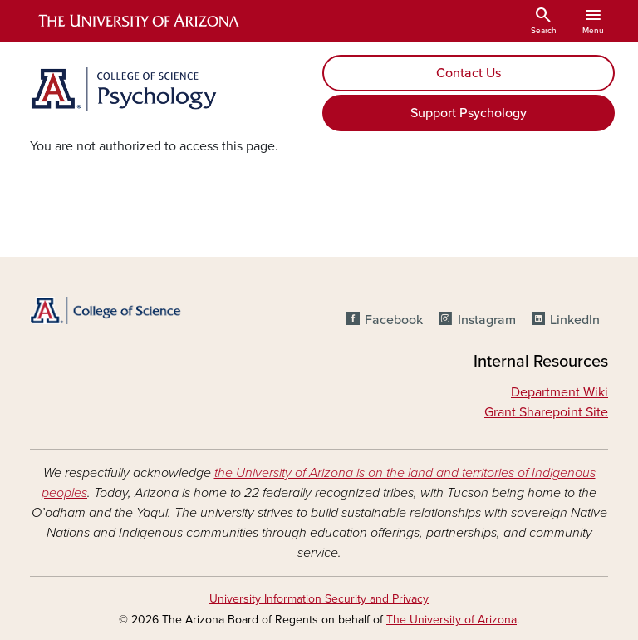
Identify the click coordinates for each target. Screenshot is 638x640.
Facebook (394, 320)
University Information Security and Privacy (319, 599)
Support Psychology (468, 113)
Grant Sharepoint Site (546, 412)
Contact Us (468, 73)
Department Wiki (559, 392)
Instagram (487, 320)
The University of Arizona (451, 620)
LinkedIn (575, 320)
